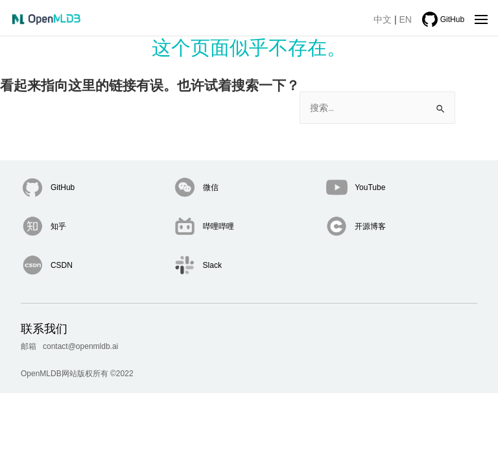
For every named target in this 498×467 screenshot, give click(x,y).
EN (405, 19)
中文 (383, 19)
